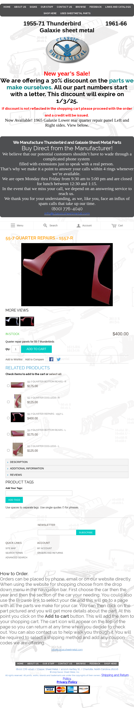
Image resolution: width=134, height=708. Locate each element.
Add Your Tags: (14, 488)
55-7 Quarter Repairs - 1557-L (45, 413)
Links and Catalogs (118, 7)
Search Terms (14, 553)
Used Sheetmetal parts (75, 13)
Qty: (7, 349)
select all (55, 374)
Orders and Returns (50, 553)
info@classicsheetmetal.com (67, 649)
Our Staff (47, 7)
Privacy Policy (67, 682)
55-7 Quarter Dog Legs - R (43, 397)
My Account (44, 548)
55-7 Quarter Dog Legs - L (43, 446)
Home (6, 7)
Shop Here (50, 13)
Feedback (96, 7)
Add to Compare (34, 359)
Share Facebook (51, 359)
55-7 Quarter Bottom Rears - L (46, 430)
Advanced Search (16, 557)
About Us (20, 7)
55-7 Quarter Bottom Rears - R (46, 381)
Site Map (10, 548)
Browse (81, 7)
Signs (33, 7)
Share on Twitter (59, 359)
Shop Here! (110, 664)
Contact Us (64, 7)
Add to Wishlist (14, 359)
